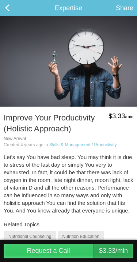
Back (14, 8)
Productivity (105, 144)
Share (124, 8)
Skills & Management (70, 144)
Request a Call (80, 251)
